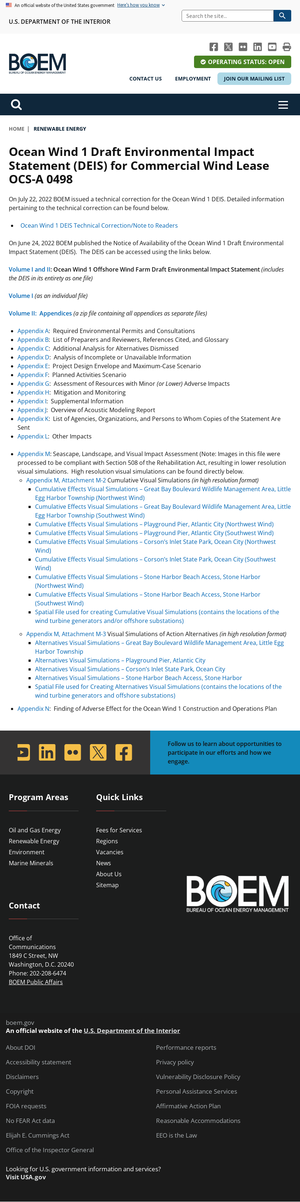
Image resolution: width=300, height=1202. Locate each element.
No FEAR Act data (30, 1121)
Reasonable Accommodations (198, 1121)
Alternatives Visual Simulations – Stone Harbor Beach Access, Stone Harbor (138, 678)
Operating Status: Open (246, 62)
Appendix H (33, 392)
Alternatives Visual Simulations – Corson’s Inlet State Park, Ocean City (130, 669)
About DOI (20, 1048)
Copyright (20, 1091)
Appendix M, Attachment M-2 (66, 480)
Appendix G (33, 384)
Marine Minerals (31, 863)
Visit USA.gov (26, 1177)
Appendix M (34, 454)
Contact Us (145, 78)
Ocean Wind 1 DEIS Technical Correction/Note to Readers (98, 225)
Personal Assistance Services (196, 1091)
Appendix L (33, 436)
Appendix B (33, 340)
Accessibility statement (38, 1062)
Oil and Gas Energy (35, 830)
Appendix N (33, 709)
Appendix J (32, 410)
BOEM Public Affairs (36, 982)
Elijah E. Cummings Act (37, 1135)
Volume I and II (29, 269)
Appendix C (33, 348)
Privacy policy (175, 1062)
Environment (27, 852)
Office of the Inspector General (50, 1150)
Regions (107, 841)
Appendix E (33, 366)
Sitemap (107, 885)
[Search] (228, 16)
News (103, 863)
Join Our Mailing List (254, 78)
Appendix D (33, 357)
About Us (109, 874)
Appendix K (33, 419)
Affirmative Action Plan (188, 1106)
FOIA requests (26, 1106)
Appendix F (33, 375)
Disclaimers (22, 1077)
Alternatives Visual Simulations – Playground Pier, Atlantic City (120, 660)
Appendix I (32, 401)
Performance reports (186, 1048)
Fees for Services (119, 830)
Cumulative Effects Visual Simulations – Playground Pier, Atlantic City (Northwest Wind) (154, 524)
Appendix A (33, 331)
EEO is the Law (176, 1135)
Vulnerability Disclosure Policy (198, 1077)
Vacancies (110, 852)
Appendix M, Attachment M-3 (66, 634)
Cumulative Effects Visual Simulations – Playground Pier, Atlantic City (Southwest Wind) (154, 533)
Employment (193, 78)
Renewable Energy (34, 841)
